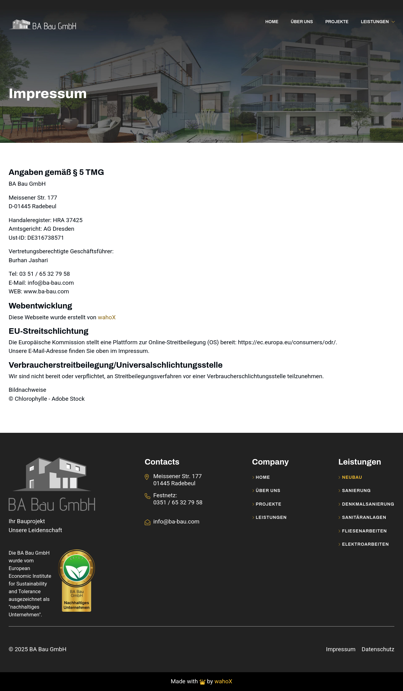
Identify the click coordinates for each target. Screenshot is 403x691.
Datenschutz (378, 649)
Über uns (266, 491)
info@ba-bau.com (176, 521)
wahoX (107, 317)
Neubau (350, 477)
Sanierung (354, 491)
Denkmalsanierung (366, 504)
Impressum (340, 649)
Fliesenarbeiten (362, 531)
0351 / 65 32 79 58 (178, 502)
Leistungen (269, 517)
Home (261, 477)
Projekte (266, 504)
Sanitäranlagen (362, 517)
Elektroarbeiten (363, 544)
